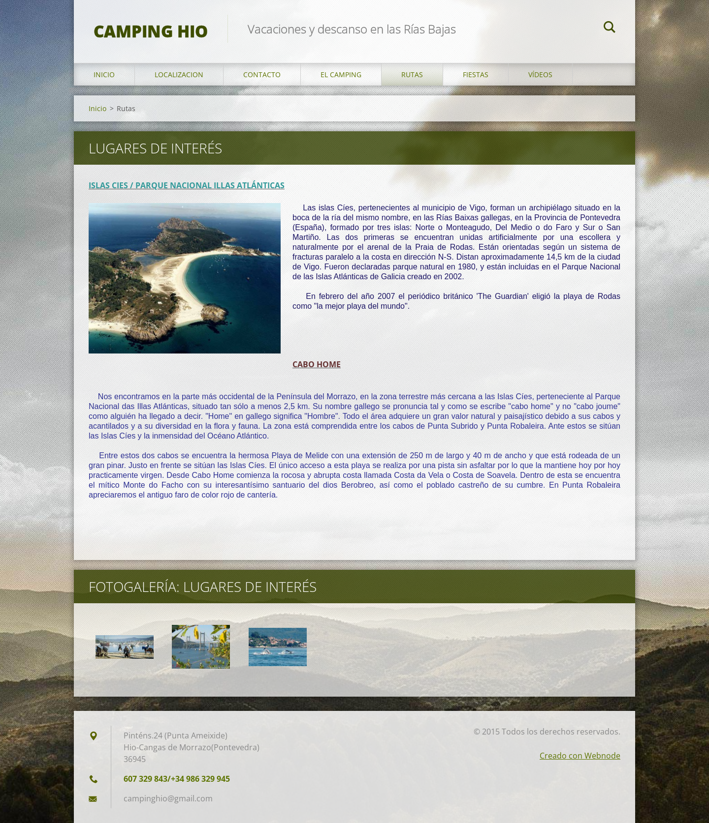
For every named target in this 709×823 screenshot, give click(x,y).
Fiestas (475, 74)
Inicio (104, 74)
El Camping (341, 74)
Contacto (262, 74)
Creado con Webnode (580, 755)
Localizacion (179, 74)
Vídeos (540, 74)
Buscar (609, 28)
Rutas (412, 74)
